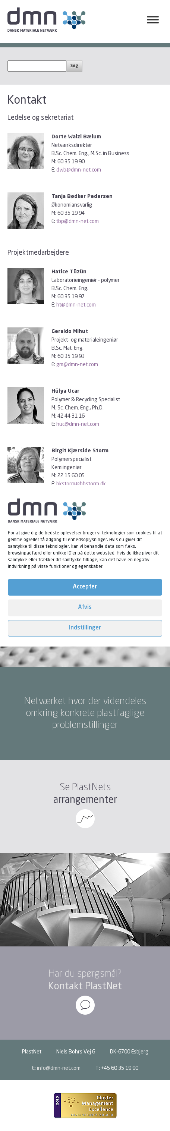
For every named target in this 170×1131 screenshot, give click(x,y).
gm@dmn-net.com (77, 364)
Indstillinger (85, 628)
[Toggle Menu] (153, 20)
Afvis (85, 607)
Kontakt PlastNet (85, 986)
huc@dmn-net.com (77, 424)
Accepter (85, 587)
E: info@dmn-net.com (56, 1068)
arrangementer (85, 799)
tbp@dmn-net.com (77, 221)
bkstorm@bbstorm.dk (81, 483)
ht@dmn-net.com (76, 304)
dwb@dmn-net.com (78, 169)
